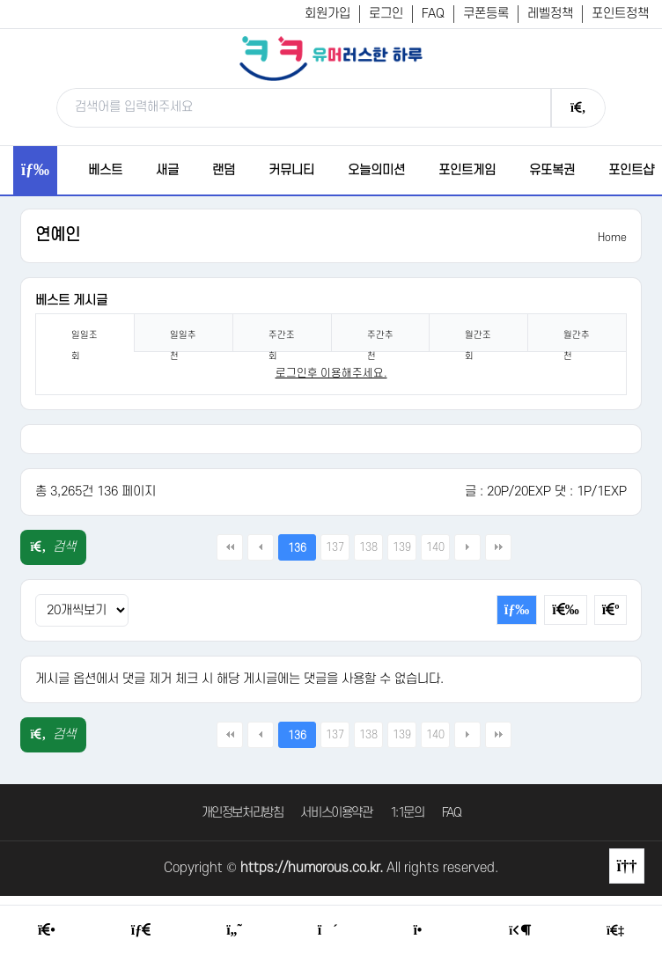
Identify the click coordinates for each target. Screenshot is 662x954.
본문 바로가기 (0, 0)
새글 (167, 170)
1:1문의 (407, 812)
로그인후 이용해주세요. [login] (331, 373)
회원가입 (327, 13)
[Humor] (234, 930)
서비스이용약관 (335, 812)
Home (612, 237)
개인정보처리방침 (242, 812)
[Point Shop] (423, 930)
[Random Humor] (328, 930)
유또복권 (552, 170)
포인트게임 (467, 170)
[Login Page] (520, 930)
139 (402, 547)
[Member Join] (615, 930)
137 (335, 547)
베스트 (105, 170)
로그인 (386, 13)
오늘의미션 (376, 170)
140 (435, 547)
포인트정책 (620, 13)
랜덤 (223, 170)
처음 (230, 547)
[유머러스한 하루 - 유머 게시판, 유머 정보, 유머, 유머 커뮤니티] (331, 58)
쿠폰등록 (486, 13)
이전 (260, 547)
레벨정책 (550, 13)
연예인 (57, 235)
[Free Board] (141, 930)
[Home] (46, 930)
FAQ (433, 13)
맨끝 (498, 547)
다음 (467, 547)
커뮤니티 (291, 170)
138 (368, 547)
